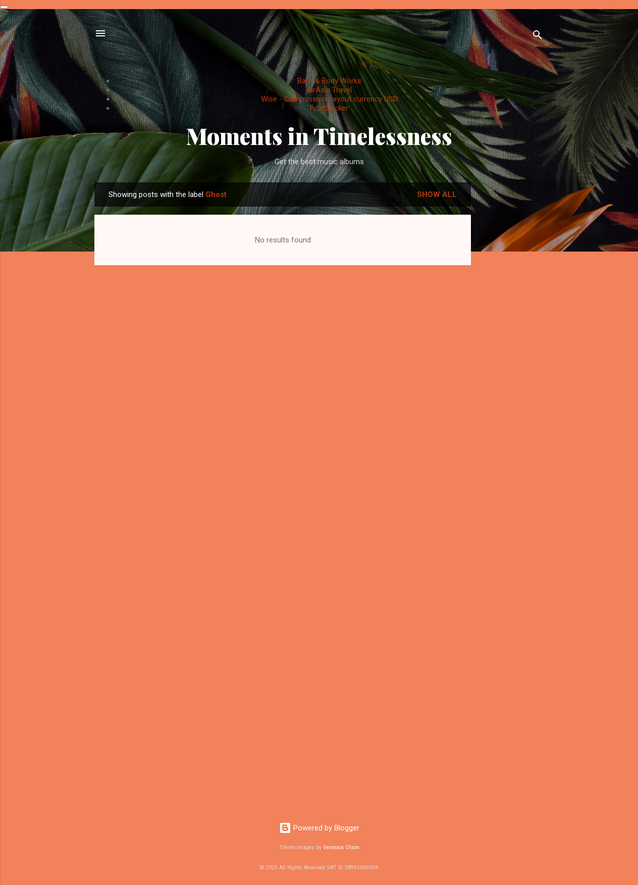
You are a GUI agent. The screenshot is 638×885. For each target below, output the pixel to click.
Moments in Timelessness (319, 136)
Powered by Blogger (319, 827)
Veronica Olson (341, 847)
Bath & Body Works (329, 80)
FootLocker (329, 108)
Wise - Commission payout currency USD (329, 99)
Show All (437, 194)
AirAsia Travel (329, 89)
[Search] (537, 36)
